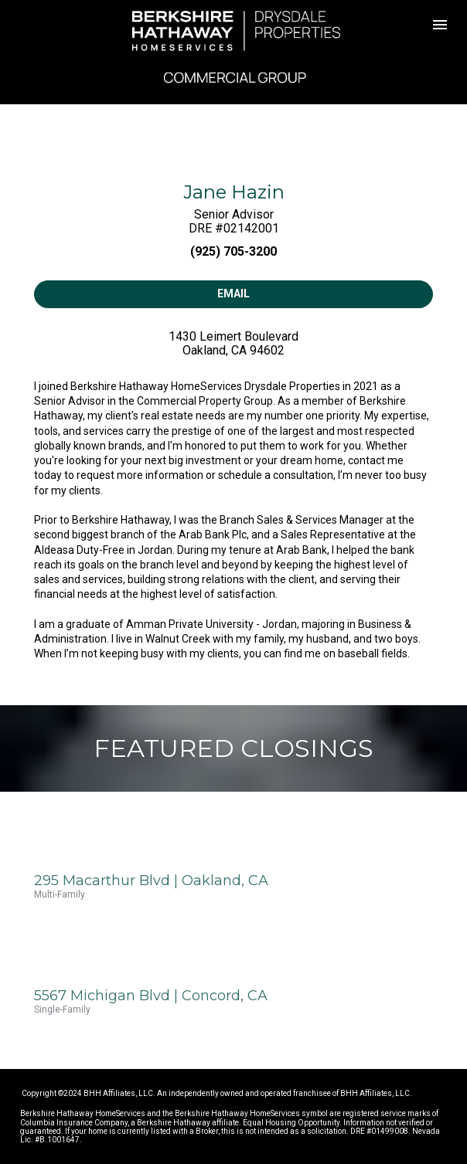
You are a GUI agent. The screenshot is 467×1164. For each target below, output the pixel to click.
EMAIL (233, 293)
